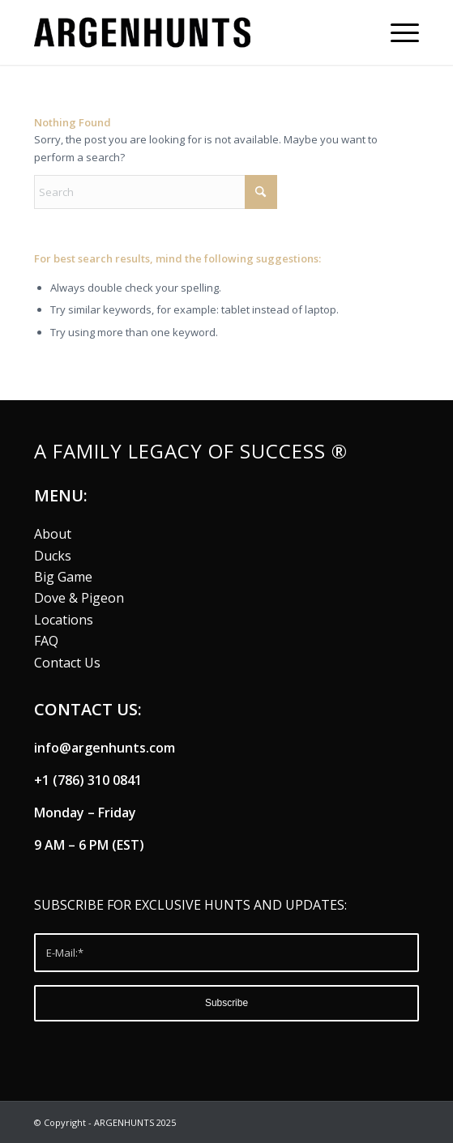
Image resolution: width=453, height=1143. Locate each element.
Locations (63, 620)
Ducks (52, 556)
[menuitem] (396, 32)
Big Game (63, 577)
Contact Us (67, 663)
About (52, 534)
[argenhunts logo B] (188, 32)
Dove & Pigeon (79, 598)
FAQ (46, 641)
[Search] (155, 192)
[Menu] (396, 32)
